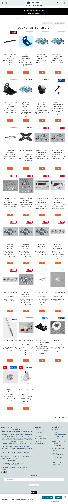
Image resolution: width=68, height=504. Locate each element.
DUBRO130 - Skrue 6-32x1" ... (58, 199)
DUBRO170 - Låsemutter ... (58, 245)
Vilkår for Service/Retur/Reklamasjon (59, 454)
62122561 (38, 441)
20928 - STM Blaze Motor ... (10, 55)
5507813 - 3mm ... (42, 54)
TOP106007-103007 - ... (42, 340)
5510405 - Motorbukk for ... (10, 103)
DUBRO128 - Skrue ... (26, 198)
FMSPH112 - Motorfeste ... (58, 341)
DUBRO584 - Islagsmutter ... (26, 293)
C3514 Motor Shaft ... (10, 150)
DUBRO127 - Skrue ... (10, 198)
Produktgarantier (57, 457)
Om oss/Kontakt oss (58, 448)
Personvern (55, 432)
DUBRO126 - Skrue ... (58, 150)
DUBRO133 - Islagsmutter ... (10, 245)
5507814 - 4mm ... (57, 54)
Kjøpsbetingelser (57, 445)
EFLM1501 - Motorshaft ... (42, 293)
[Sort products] (59, 23)
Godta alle (58, 497)
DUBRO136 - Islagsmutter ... (42, 245)
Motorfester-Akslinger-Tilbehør (44, 18)
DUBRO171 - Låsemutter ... (10, 293)
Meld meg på (34, 485)
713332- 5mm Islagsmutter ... (26, 103)
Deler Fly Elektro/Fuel (28, 18)
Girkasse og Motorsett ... (26, 391)
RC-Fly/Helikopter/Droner (14, 18)
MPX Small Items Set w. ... (26, 341)
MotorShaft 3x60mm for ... (10, 341)
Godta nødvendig (47, 497)
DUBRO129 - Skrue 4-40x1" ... (42, 199)
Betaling (54, 450)
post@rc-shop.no (40, 443)
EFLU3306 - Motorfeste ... (58, 293)
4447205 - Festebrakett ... (26, 55)
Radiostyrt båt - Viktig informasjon (58, 442)
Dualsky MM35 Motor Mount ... (26, 151)
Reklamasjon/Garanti (58, 460)
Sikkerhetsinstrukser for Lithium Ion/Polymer (59, 435)
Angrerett (55, 439)
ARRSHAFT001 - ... (58, 102)
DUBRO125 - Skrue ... (42, 150)
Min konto (55, 430)
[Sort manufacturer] (47, 23)
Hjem (4, 18)
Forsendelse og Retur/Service (56, 463)
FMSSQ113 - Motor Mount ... (10, 391)
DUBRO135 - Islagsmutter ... (26, 245)
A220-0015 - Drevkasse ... (42, 103)
